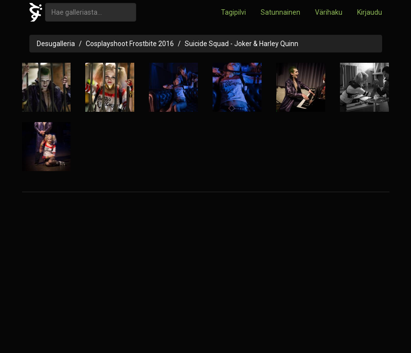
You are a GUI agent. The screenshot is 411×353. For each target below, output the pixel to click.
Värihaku (328, 12)
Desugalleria (56, 44)
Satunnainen (280, 12)
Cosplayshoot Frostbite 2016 (130, 44)
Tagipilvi (233, 12)
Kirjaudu (369, 12)
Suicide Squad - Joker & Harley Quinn (241, 44)
